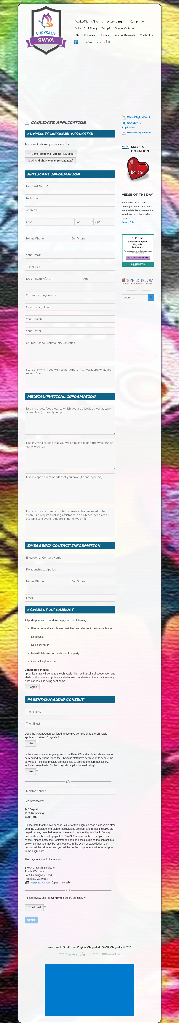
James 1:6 (128, 222)
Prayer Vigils (123, 28)
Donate (105, 35)
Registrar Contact (38, 882)
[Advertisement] (90, 84)
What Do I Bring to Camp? (92, 28)
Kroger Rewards (124, 35)
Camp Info (137, 21)
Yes (31, 743)
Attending (114, 21)
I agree (33, 686)
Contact (145, 35)
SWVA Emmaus (97, 42)
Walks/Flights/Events (89, 21)
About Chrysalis (85, 35)
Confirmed (35, 907)
